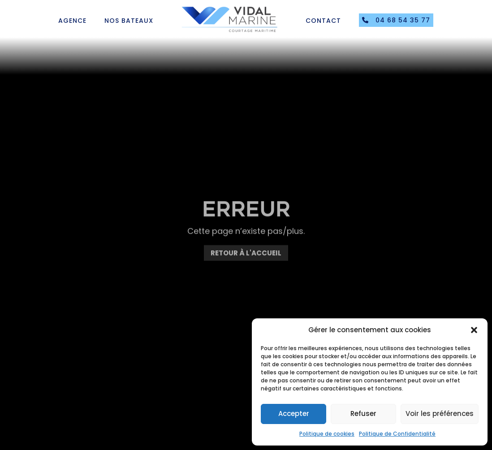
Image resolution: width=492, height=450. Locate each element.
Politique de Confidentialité (397, 433)
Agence (72, 20)
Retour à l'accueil (246, 257)
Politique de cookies (326, 433)
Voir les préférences (440, 413)
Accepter (293, 413)
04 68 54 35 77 (396, 20)
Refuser (363, 413)
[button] (474, 330)
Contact (323, 20)
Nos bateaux (128, 20)
